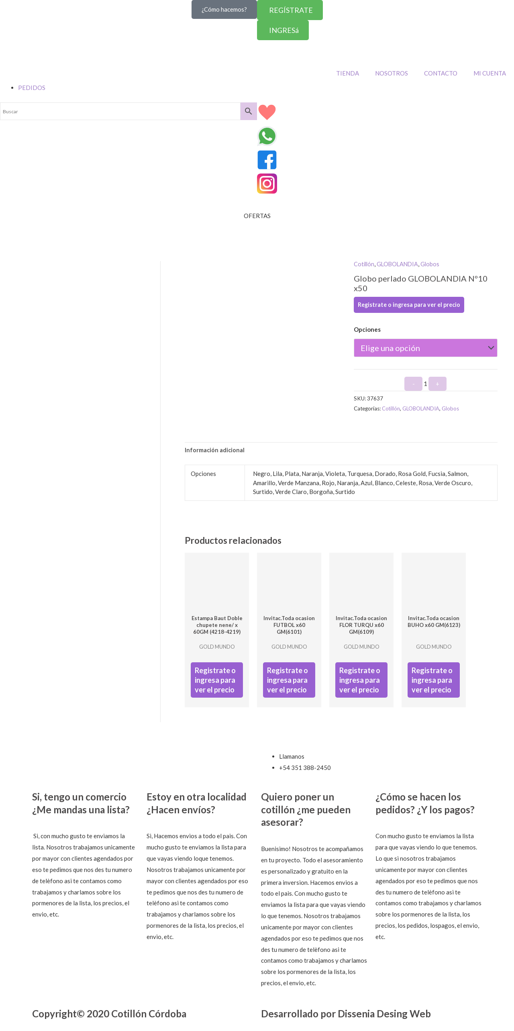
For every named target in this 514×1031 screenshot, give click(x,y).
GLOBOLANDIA (399, 263)
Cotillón (364, 263)
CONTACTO (440, 73)
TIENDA (347, 73)
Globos (433, 263)
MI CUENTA (489, 73)
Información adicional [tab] (215, 450)
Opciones (367, 329)
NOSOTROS (391, 73)
